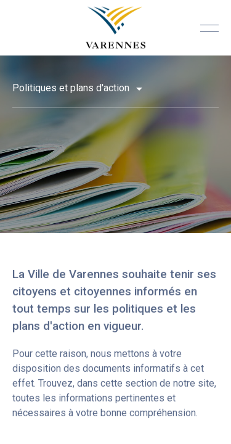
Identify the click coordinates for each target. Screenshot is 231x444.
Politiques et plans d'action (72, 88)
